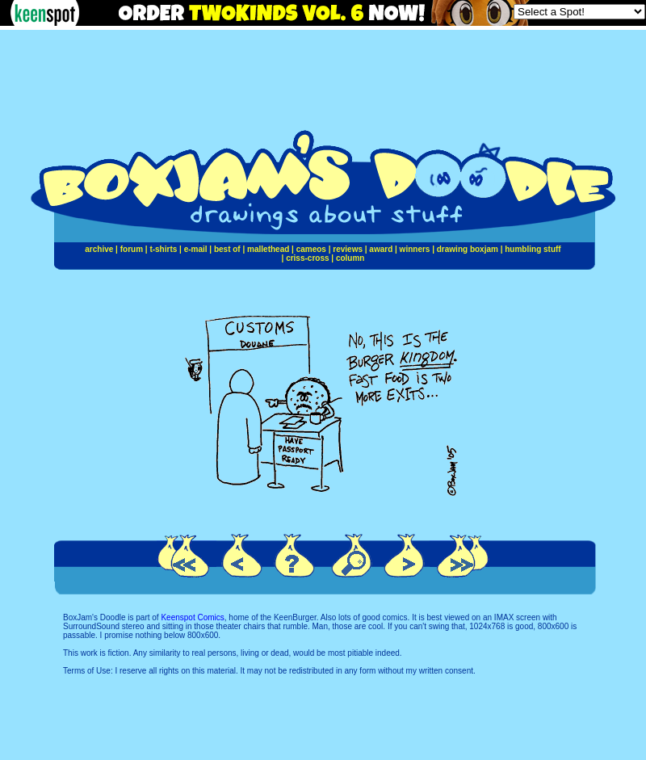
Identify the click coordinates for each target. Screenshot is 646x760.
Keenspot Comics (192, 617)
